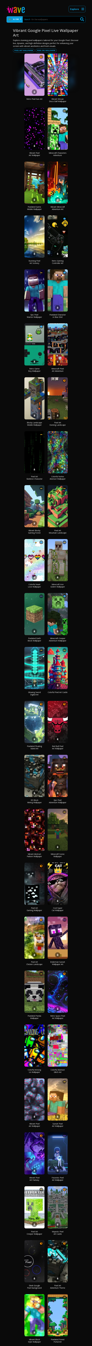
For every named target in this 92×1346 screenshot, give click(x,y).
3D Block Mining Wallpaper (34, 801)
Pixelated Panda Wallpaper (34, 1017)
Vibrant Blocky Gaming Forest (34, 531)
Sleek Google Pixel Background (34, 1286)
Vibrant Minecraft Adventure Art (57, 208)
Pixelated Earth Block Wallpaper (34, 639)
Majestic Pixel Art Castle (57, 1232)
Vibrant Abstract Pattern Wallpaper (34, 855)
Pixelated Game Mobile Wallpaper (34, 208)
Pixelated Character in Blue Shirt (57, 315)
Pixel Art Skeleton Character (34, 477)
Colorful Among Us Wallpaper (34, 1071)
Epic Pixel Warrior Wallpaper (34, 315)
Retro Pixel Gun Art (34, 99)
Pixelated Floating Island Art (34, 747)
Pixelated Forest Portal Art (57, 1340)
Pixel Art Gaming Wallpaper (34, 909)
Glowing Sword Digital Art (34, 693)
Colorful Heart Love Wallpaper (34, 585)
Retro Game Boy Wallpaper (34, 369)
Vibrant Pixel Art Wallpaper (34, 154)
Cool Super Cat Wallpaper (57, 909)
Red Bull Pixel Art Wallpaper (57, 747)
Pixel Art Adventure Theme (57, 1286)
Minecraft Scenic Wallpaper (58, 855)
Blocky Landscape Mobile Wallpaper (34, 423)
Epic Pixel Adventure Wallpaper (57, 801)
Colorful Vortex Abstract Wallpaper (58, 477)
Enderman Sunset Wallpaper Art (57, 963)
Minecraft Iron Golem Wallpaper (57, 585)
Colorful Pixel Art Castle (57, 692)
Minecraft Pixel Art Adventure (57, 369)
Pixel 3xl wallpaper (46, 50)
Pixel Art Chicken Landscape (34, 963)
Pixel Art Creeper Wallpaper (34, 1232)
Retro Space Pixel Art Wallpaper (57, 1017)
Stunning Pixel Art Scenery (34, 262)
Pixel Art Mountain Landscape (57, 531)
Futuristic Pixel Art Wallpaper (58, 1178)
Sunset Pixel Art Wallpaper (57, 1124)
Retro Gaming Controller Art (57, 262)
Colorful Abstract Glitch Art (58, 1071)
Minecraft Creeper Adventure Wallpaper (57, 639)
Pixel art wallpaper (23, 50)
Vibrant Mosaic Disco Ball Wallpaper (57, 100)
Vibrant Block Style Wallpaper (34, 1340)
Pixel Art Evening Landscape (58, 423)
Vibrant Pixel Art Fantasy (34, 1178)
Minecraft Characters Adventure (57, 154)
